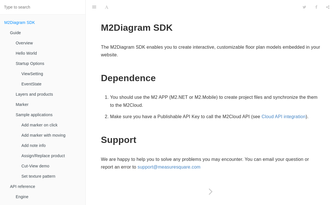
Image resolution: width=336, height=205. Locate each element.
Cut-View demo (35, 166)
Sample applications (34, 114)
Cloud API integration (283, 116)
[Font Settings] (106, 7)
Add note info (33, 145)
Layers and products (34, 94)
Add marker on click (39, 125)
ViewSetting (32, 73)
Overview (24, 43)
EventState (31, 84)
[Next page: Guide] (211, 191)
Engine (22, 196)
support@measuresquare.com (169, 167)
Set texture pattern (38, 176)
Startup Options (30, 63)
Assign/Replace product (43, 155)
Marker (22, 104)
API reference (22, 186)
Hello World (26, 53)
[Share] (328, 7)
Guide (15, 32)
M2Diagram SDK (19, 22)
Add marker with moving (43, 135)
